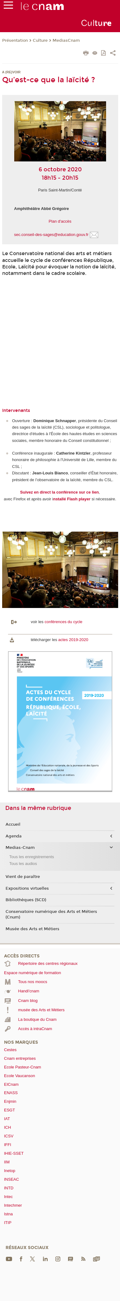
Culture (40, 40)
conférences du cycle (63, 621)
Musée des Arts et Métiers (32, 929)
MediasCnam (66, 40)
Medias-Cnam (20, 847)
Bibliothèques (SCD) (26, 899)
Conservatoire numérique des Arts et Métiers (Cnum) (51, 914)
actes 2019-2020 (73, 639)
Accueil (13, 824)
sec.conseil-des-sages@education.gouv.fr (51, 234)
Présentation (15, 40)
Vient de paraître (23, 876)
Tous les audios (23, 863)
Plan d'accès (60, 221)
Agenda (14, 836)
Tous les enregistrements (31, 856)
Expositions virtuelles (27, 888)
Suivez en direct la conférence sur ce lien (59, 492)
